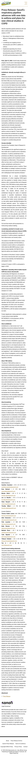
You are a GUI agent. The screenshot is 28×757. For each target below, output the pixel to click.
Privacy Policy (18, 746)
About (7, 740)
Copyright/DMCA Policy (7, 746)
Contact (25, 746)
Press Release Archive (16, 740)
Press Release (6, 696)
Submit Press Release (8, 743)
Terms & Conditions (20, 743)
